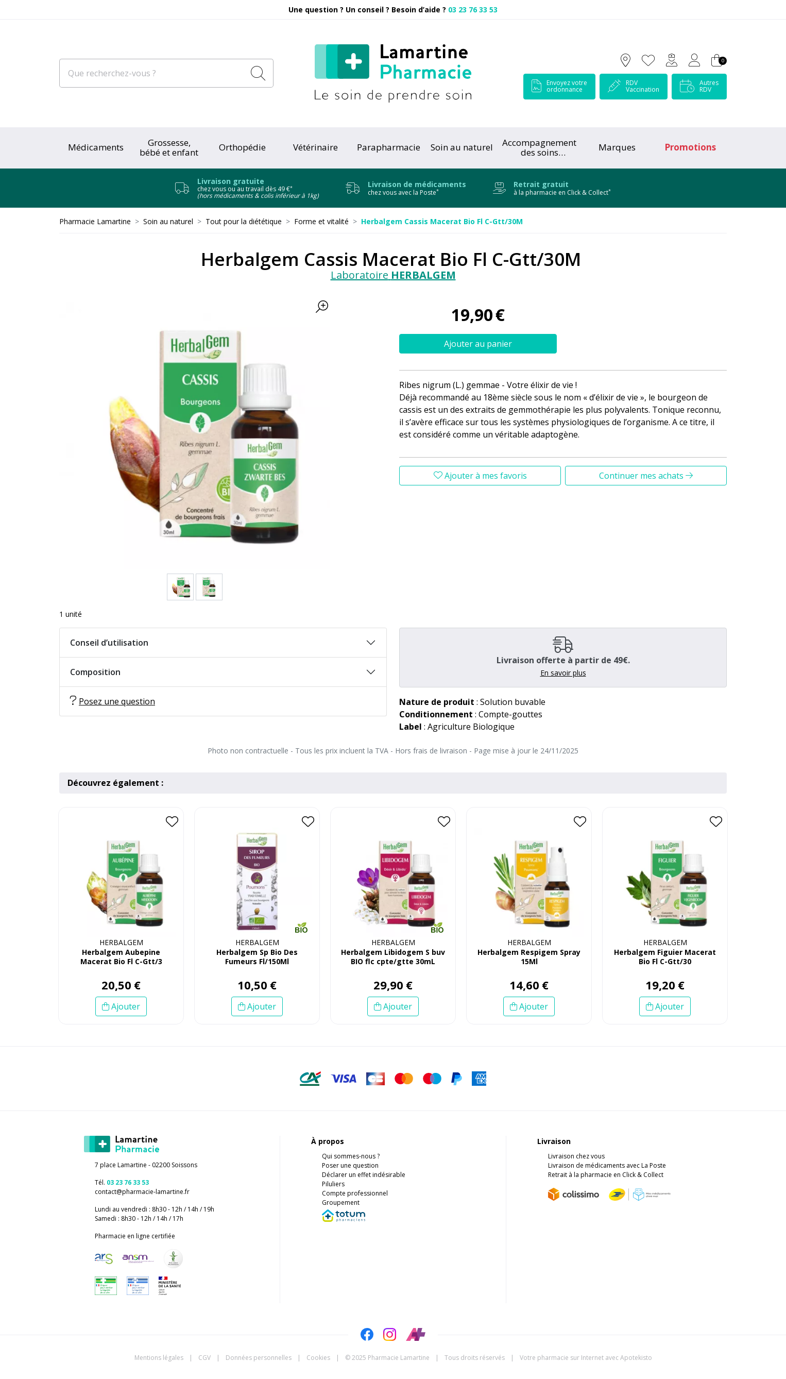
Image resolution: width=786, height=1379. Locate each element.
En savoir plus (563, 673)
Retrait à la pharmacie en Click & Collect (605, 1174)
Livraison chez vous (576, 1156)
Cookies (318, 1357)
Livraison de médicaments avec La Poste (607, 1165)
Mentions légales (158, 1357)
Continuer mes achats (646, 475)
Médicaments (96, 147)
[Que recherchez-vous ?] (152, 73)
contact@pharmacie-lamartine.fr (142, 1191)
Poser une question (350, 1165)
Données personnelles (259, 1357)
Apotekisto (586, 1357)
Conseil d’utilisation (109, 642)
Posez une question (112, 701)
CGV (204, 1357)
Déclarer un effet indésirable (363, 1174)
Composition (95, 672)
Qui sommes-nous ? (351, 1156)
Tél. (122, 1182)
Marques (617, 147)
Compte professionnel (355, 1193)
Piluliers (333, 1184)
